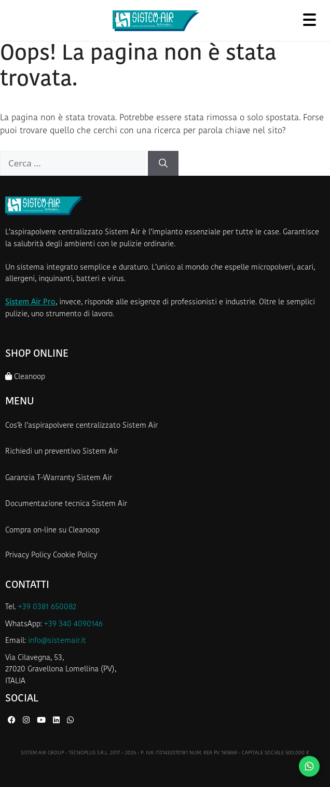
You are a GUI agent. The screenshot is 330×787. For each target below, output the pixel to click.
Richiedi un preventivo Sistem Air (61, 452)
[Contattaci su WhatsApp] (309, 766)
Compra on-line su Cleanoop (52, 531)
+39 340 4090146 (73, 624)
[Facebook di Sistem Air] (12, 720)
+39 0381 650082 (47, 607)
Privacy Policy (28, 555)
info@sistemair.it (57, 641)
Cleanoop (25, 376)
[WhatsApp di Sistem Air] (70, 720)
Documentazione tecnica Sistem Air (66, 504)
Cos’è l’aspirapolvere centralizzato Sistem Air (81, 426)
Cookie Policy (75, 555)
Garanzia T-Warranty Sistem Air (58, 478)
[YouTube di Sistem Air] (42, 720)
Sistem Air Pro (30, 302)
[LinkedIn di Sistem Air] (57, 720)
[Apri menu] (309, 19)
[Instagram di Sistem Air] (27, 720)
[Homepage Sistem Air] (156, 20)
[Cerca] (163, 163)
